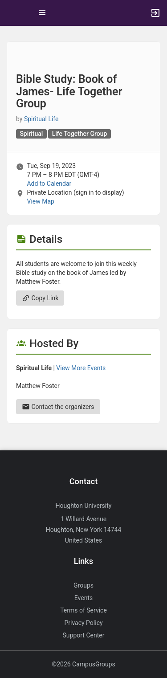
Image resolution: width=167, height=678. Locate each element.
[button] (11, 12)
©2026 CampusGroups (83, 664)
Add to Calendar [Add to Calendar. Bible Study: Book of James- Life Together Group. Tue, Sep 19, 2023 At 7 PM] (49, 183)
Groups (83, 585)
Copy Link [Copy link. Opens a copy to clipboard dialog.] (40, 298)
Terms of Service (83, 610)
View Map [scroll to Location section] (40, 201)
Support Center (84, 635)
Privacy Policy (83, 622)
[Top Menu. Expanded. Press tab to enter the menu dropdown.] (42, 13)
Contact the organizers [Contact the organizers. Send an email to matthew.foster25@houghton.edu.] (58, 406)
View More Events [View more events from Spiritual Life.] (81, 368)
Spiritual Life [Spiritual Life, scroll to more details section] (41, 119)
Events (83, 597)
